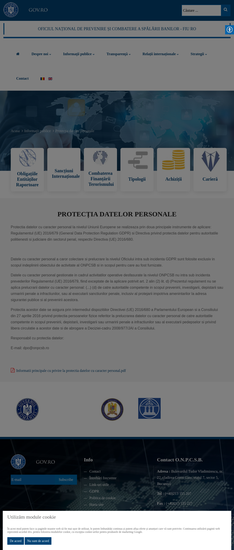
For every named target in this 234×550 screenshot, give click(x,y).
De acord (15, 541)
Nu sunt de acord (38, 541)
